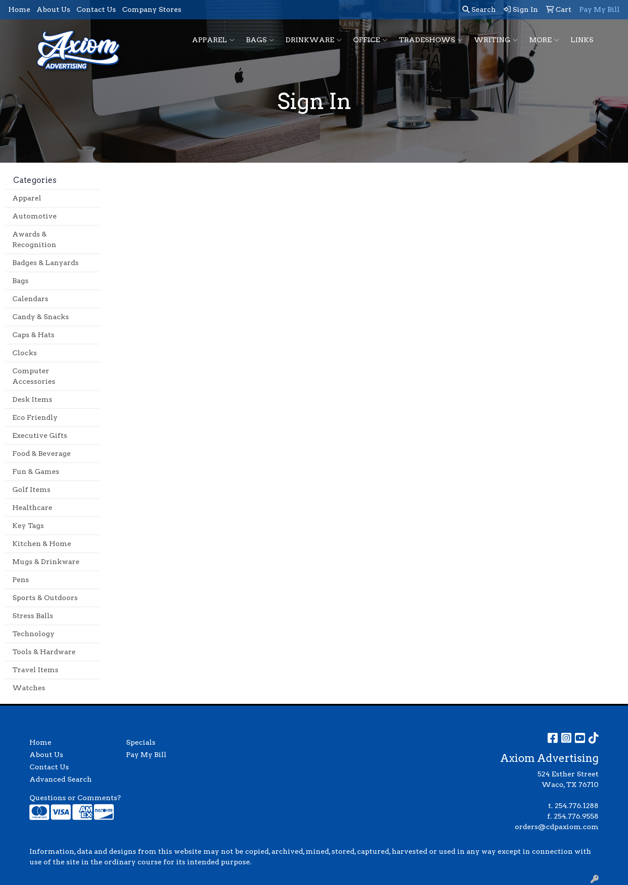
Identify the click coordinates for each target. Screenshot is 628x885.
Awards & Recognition (34, 239)
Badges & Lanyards (45, 263)
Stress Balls (32, 616)
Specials (140, 742)
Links (581, 40)
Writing (496, 40)
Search (479, 9)
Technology (33, 634)
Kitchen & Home (41, 543)
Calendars (30, 299)
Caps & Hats (33, 335)
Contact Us (96, 9)
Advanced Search (60, 779)
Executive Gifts (39, 435)
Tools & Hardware (44, 652)
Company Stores (151, 9)
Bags (260, 40)
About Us (53, 9)
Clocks (24, 353)
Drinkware (313, 40)
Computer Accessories (33, 376)
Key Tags (28, 525)
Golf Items (31, 489)
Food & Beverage (41, 453)
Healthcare (32, 507)
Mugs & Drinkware (45, 561)
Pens (20, 579)
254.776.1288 (577, 805)
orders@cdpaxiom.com (557, 827)
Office (370, 40)
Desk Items (32, 399)
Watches (28, 688)
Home (19, 9)
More (544, 40)
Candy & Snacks (40, 317)
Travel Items (35, 670)
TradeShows (430, 40)
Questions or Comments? (75, 798)
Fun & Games (35, 471)
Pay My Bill (146, 754)
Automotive (34, 216)
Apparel (213, 40)
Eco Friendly (35, 417)
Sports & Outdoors (45, 598)
